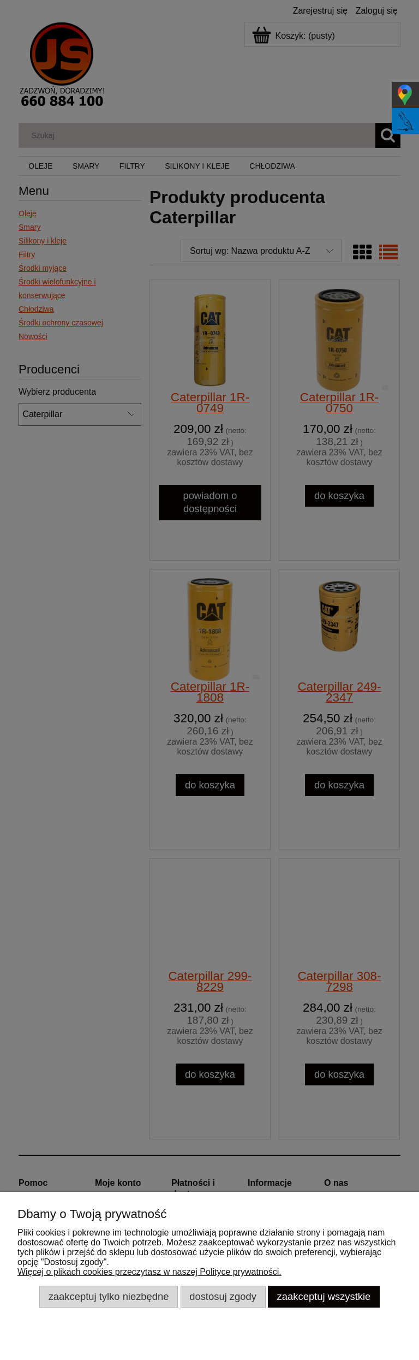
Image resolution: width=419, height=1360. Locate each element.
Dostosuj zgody (222, 1296)
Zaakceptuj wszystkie (324, 1296)
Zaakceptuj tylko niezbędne (109, 1296)
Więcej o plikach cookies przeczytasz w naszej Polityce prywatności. (149, 1271)
